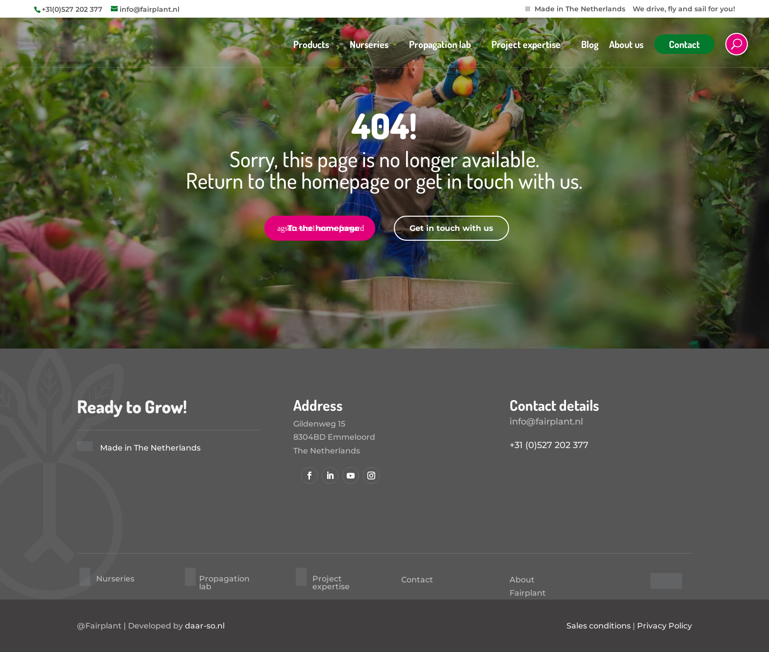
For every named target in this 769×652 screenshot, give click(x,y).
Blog (589, 45)
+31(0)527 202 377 (72, 9)
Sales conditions (598, 625)
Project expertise (526, 45)
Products (311, 45)
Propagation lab (440, 45)
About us (626, 45)
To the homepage (323, 228)
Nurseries (369, 45)
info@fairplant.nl (546, 421)
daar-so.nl (205, 625)
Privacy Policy (664, 625)
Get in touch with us (451, 228)
